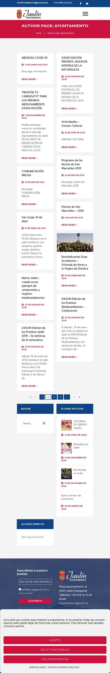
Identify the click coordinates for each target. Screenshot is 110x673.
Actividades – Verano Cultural (71, 124)
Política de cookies (37, 667)
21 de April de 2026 (76, 435)
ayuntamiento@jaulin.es (74, 603)
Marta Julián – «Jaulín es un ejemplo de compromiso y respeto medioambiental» (33, 288)
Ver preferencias (55, 659)
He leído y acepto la (34, 591)
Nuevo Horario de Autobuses (71, 497)
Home (39, 33)
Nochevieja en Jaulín (80, 472)
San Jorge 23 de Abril (32, 219)
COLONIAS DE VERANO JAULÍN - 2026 (80, 426)
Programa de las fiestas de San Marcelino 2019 (72, 164)
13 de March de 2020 (36, 65)
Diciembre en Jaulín (81, 446)
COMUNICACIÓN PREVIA (33, 173)
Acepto (54, 640)
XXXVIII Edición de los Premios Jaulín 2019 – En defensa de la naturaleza (34, 334)
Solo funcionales (55, 649)
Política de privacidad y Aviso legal (63, 667)
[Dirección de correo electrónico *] (35, 582)
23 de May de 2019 (34, 182)
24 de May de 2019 (74, 175)
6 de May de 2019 (74, 218)
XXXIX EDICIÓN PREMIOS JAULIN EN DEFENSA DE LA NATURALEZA (74, 64)
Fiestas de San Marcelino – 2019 (72, 209)
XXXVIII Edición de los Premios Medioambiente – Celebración (73, 305)
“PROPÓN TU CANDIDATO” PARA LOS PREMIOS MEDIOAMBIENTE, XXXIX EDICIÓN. (35, 100)
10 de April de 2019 (35, 228)
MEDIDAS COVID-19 (34, 58)
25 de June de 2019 (75, 133)
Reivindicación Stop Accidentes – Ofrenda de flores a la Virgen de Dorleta (74, 263)
